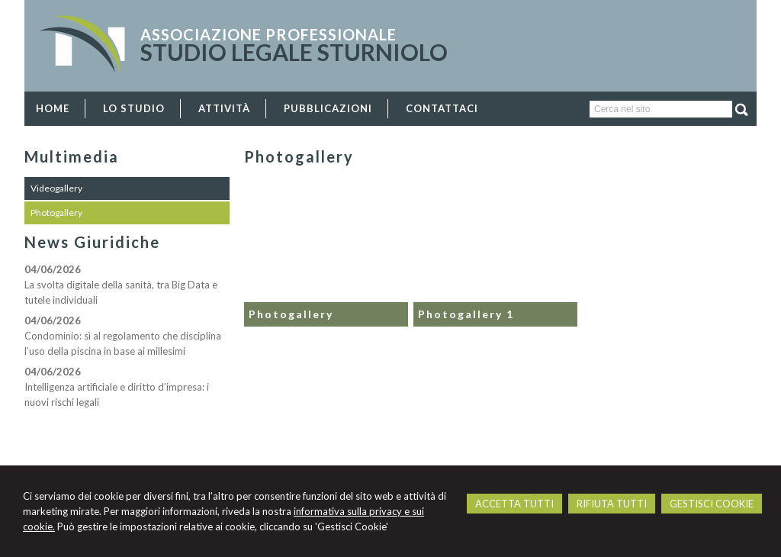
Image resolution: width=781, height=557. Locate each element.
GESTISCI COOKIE (712, 503)
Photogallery (291, 313)
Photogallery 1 (466, 313)
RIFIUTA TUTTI (612, 503)
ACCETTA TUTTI (514, 503)
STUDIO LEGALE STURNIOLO (294, 52)
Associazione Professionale (268, 34)
